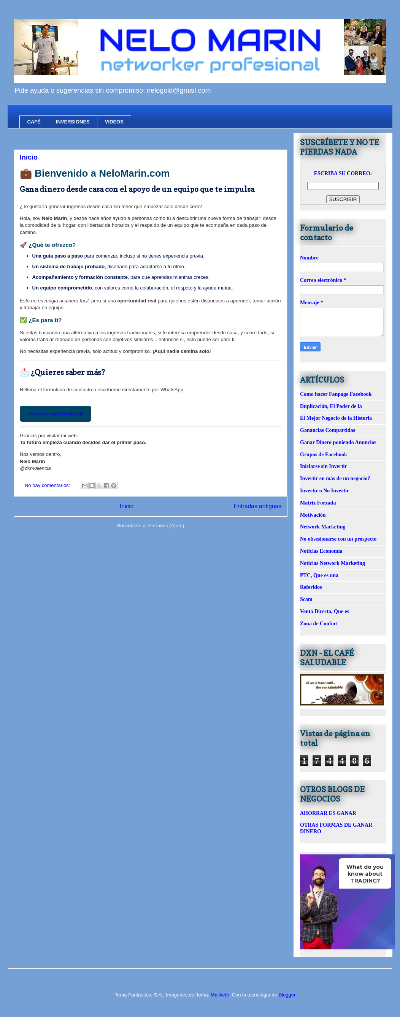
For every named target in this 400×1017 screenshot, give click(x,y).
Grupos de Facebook (323, 454)
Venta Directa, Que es (324, 611)
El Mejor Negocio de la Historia (336, 418)
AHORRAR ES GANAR (328, 813)
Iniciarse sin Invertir (323, 466)
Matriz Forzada (318, 503)
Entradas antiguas (257, 506)
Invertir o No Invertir (324, 490)
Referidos (311, 587)
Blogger (286, 995)
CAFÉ (34, 122)
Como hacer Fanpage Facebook (335, 394)
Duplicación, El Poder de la (331, 406)
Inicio (29, 157)
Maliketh (220, 995)
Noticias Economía (321, 551)
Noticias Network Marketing (332, 563)
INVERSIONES (73, 122)
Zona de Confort (319, 623)
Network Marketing (322, 527)
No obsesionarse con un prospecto (338, 539)
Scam (306, 599)
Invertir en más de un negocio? (335, 478)
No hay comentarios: (48, 485)
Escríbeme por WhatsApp (55, 413)
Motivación (313, 515)
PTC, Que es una (319, 575)
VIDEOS (114, 122)
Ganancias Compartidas (327, 430)
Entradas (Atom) (166, 525)
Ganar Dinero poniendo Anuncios (338, 442)
